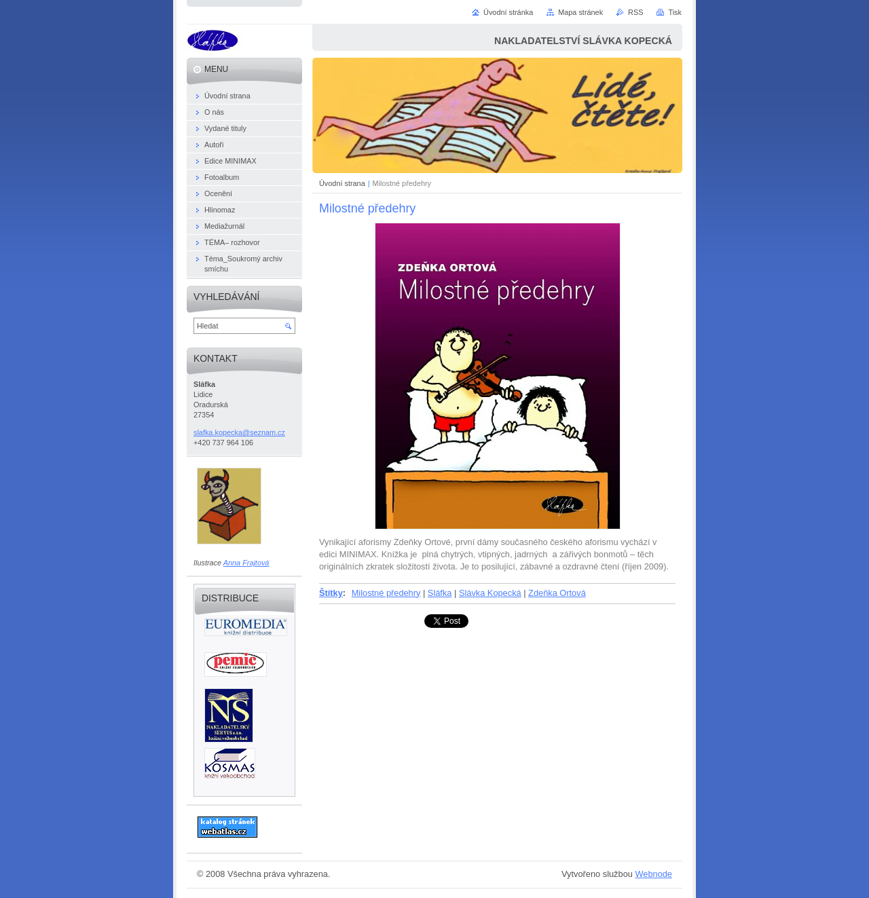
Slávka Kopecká (490, 593)
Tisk (675, 12)
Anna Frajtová (246, 563)
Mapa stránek (580, 12)
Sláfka (440, 593)
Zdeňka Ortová (557, 593)
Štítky (331, 593)
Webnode (653, 874)
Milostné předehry (386, 593)
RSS (635, 12)
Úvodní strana (342, 183)
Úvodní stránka (508, 12)
